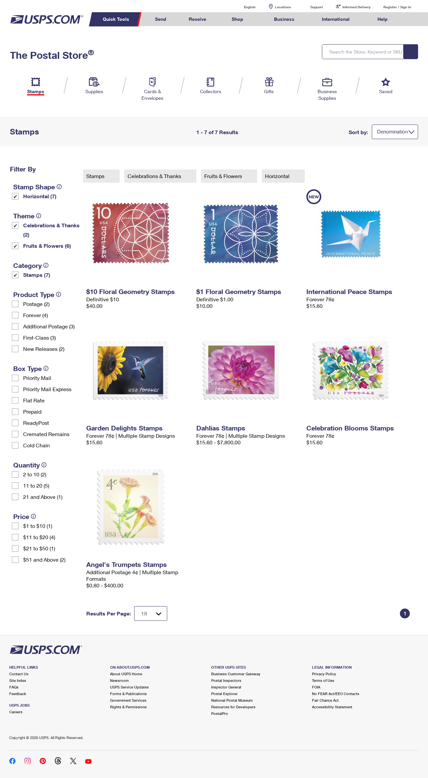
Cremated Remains (46, 434)
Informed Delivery (356, 7)
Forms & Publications (128, 693)
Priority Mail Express (47, 389)
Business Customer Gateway (235, 674)
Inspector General (226, 687)
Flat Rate (34, 400)
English (242, 7)
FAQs (14, 687)
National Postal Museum (232, 700)
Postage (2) (36, 304)
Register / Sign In (397, 7)
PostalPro (219, 713)
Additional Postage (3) (49, 326)
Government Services (128, 700)
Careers (15, 712)
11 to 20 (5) (36, 485)
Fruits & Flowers (223, 176)
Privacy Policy (324, 674)
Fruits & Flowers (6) (47, 245)
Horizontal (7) (40, 196)
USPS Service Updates (129, 687)
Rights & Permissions (128, 707)
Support (316, 7)
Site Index (17, 680)
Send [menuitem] (160, 19)
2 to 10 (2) (34, 474)
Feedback (17, 693)
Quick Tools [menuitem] (116, 19)
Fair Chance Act (325, 700)
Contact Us (18, 674)
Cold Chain (36, 445)
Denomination (392, 131)
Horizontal (278, 176)
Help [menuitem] (382, 19)
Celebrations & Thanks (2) (51, 230)
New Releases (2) (43, 349)
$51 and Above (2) (44, 559)
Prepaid (32, 411)
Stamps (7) (36, 275)
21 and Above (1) (42, 497)
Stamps (96, 176)
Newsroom (119, 680)
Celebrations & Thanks (155, 176)
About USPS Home (126, 674)
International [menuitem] (336, 19)
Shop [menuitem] (237, 19)
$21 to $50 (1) (39, 548)
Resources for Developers (233, 707)
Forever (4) (35, 315)
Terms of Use (323, 680)
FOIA (316, 687)
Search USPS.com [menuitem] (411, 19)
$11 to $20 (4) (39, 537)
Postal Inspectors (226, 680)
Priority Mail (37, 378)
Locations (283, 7)
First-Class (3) (39, 337)
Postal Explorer (224, 693)
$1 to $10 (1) (37, 526)
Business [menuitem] (284, 19)
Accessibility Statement (332, 707)
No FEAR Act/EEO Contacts (335, 693)
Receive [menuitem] (197, 19)
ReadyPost (36, 423)
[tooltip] (59, 186)
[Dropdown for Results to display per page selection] (150, 613)
